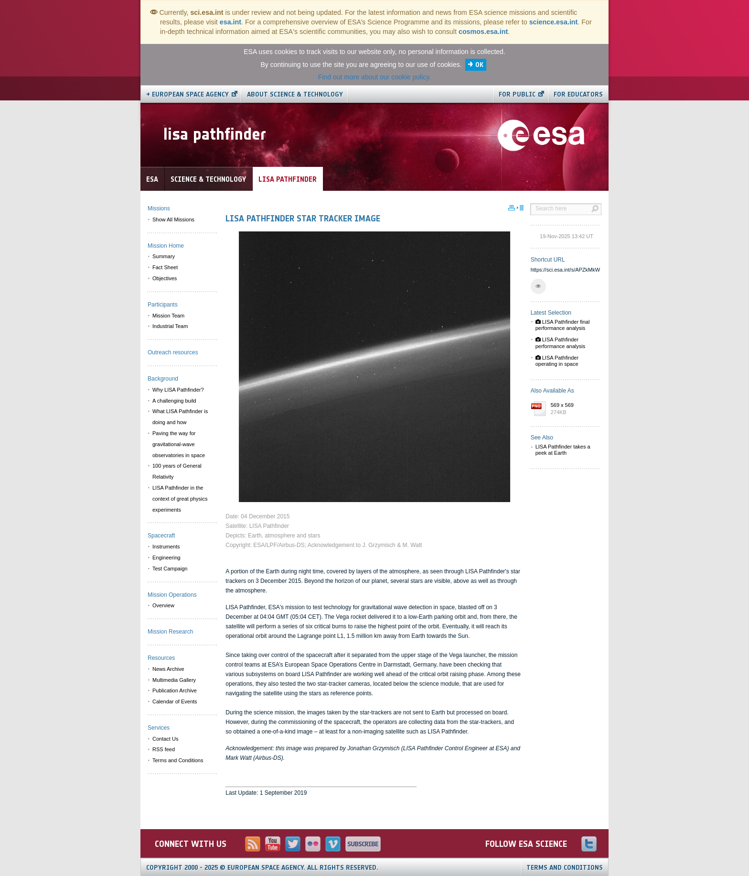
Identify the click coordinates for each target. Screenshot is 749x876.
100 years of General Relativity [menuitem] (177, 471)
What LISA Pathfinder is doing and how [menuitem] (180, 416)
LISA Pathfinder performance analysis (560, 343)
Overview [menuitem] (163, 605)
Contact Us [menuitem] (165, 739)
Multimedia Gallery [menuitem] (174, 680)
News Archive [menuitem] (168, 669)
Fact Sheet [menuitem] (165, 267)
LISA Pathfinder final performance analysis (562, 325)
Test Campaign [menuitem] (169, 568)
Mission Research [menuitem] (170, 631)
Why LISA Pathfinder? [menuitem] (178, 390)
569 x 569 (574, 409)
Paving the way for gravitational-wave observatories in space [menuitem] (178, 444)
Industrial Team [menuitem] (170, 326)
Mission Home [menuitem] (166, 245)
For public (517, 94)
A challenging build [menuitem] (174, 401)
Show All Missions (173, 219)
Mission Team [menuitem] (168, 315)
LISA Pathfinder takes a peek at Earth (562, 450)
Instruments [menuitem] (166, 546)
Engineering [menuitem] (166, 557)
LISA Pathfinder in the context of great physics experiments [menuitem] (180, 499)
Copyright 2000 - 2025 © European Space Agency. (262, 868)
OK (479, 65)
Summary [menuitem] (163, 256)
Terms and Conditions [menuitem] (177, 760)
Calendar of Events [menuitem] (174, 701)
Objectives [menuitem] (164, 278)
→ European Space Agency (187, 94)
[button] (538, 286)
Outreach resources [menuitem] (173, 352)
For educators (578, 94)
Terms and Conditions (564, 868)
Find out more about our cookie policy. (374, 77)
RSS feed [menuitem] (163, 749)
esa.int (230, 22)
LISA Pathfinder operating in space (557, 361)
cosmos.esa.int (483, 31)
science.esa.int (553, 22)
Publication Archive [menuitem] (174, 690)
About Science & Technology (295, 94)
